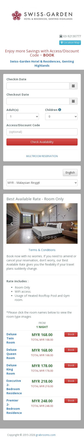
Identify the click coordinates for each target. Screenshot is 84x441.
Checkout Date (17, 94)
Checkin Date (16, 79)
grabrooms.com (46, 434)
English (70, 172)
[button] (11, 223)
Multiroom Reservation (42, 156)
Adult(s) (12, 110)
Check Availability (42, 142)
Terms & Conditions (42, 250)
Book (71, 334)
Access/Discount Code (23, 125)
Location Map (70, 42)
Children (53, 110)
